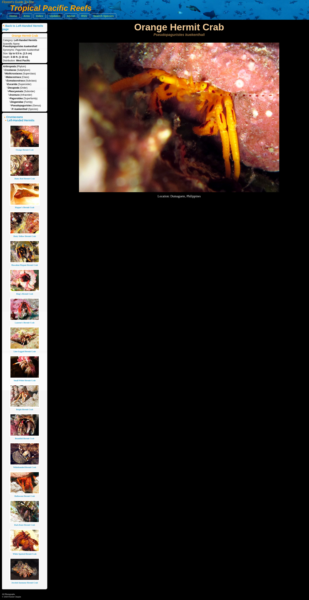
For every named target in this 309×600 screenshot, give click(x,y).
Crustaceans (14, 117)
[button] (13, 16)
